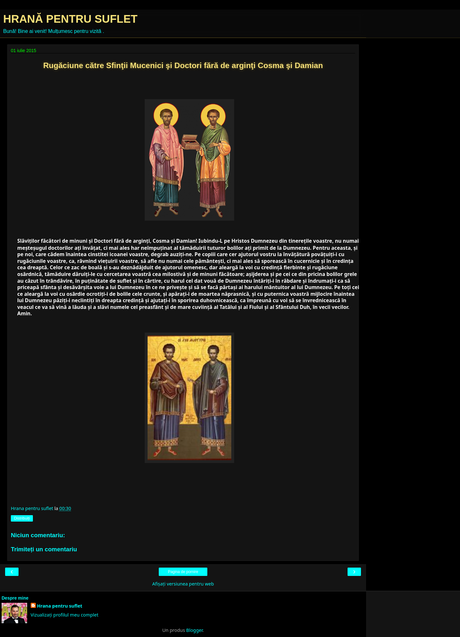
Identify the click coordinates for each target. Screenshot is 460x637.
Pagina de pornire (183, 572)
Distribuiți (22, 518)
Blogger (194, 630)
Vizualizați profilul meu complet (64, 615)
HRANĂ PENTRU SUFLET (70, 19)
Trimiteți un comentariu (44, 549)
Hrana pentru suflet (59, 606)
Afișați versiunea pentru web (183, 584)
